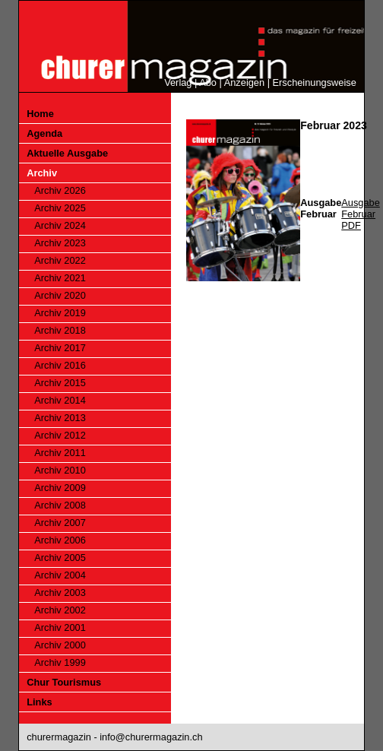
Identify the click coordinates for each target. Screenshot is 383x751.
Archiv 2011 (60, 452)
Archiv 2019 (60, 312)
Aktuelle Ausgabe (67, 153)
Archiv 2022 (60, 260)
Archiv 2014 (60, 400)
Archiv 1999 (60, 662)
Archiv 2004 (60, 575)
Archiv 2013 (60, 417)
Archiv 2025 (60, 208)
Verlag (178, 82)
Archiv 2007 (60, 522)
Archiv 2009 (60, 487)
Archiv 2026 (60, 190)
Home (40, 113)
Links (39, 702)
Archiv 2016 (60, 365)
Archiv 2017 (60, 347)
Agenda (44, 133)
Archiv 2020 (60, 295)
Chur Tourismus (64, 682)
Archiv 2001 (60, 627)
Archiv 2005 (60, 557)
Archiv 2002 (60, 610)
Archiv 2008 (60, 505)
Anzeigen (244, 82)
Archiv (42, 173)
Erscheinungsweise (314, 82)
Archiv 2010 (60, 470)
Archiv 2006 (60, 540)
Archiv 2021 (60, 278)
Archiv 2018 (60, 330)
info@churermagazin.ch (151, 737)
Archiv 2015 (60, 382)
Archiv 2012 (60, 435)
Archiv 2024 (60, 225)
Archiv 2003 (60, 592)
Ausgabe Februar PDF (360, 214)
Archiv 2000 (60, 645)
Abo (208, 82)
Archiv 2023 (60, 243)
